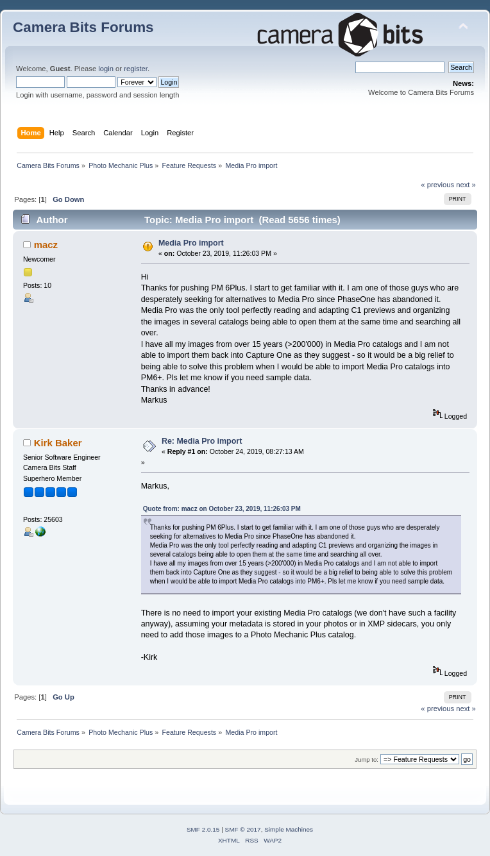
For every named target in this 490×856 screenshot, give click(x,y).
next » (466, 185)
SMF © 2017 (243, 829)
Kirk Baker (58, 442)
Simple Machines (288, 829)
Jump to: (366, 759)
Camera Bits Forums (83, 27)
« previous (437, 185)
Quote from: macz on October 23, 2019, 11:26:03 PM (222, 508)
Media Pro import (191, 243)
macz (46, 244)
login (106, 68)
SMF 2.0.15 (203, 829)
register (136, 68)
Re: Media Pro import (202, 441)
